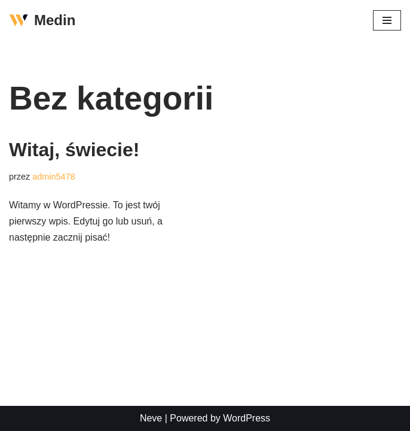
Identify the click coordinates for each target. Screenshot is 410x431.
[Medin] (42, 20)
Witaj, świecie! (74, 149)
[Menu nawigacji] (387, 20)
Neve (151, 418)
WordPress (246, 418)
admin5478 (53, 176)
